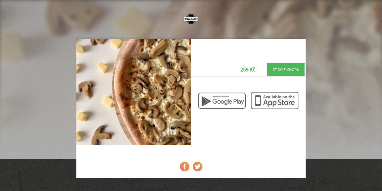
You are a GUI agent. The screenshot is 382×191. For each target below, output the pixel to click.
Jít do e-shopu (285, 69)
